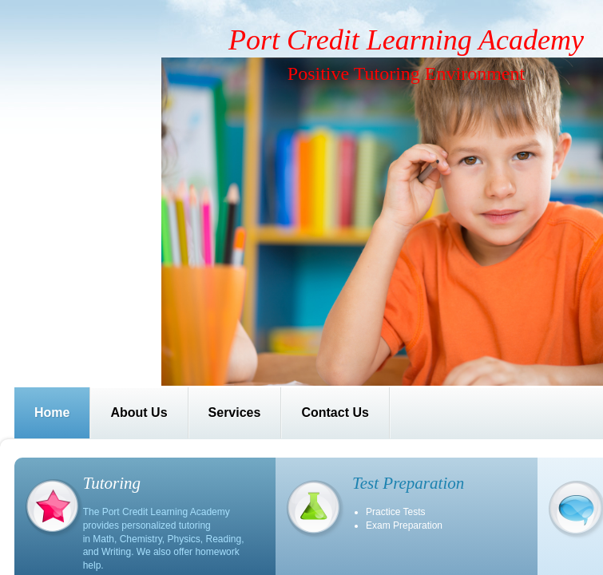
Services (234, 412)
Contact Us (334, 412)
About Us (138, 412)
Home (51, 412)
